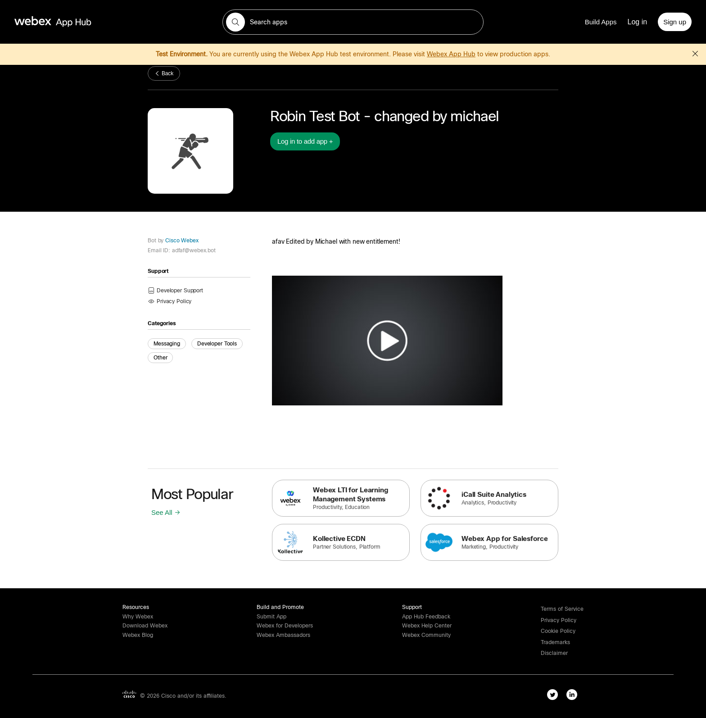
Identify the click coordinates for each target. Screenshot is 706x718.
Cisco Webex (181, 240)
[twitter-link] (554, 696)
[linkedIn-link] (573, 696)
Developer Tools (217, 344)
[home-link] (70, 21)
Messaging (167, 344)
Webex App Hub (451, 54)
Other (160, 357)
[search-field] (353, 22)
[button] (235, 22)
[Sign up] (675, 22)
